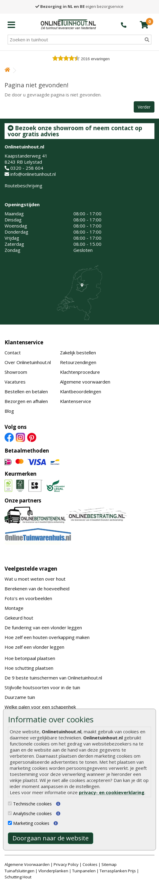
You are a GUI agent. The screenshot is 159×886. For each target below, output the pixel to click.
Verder (144, 107)
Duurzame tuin (20, 697)
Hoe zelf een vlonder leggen (34, 647)
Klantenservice (24, 342)
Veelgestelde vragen (31, 568)
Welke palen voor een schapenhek (40, 707)
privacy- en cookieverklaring (111, 792)
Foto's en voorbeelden (28, 598)
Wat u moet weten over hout (35, 579)
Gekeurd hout (19, 618)
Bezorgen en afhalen (26, 401)
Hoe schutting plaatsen (29, 668)
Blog (9, 411)
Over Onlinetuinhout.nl (28, 362)
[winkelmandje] (144, 24)
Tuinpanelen (84, 871)
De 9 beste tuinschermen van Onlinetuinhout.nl (53, 678)
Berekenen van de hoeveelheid (37, 588)
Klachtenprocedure (80, 372)
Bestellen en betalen (26, 391)
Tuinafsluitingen (19, 871)
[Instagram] (20, 437)
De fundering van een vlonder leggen (43, 627)
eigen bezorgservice (79, 6)
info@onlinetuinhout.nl (33, 174)
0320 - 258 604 (26, 168)
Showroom (16, 372)
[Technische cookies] (10, 803)
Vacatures (15, 382)
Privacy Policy (66, 864)
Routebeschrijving (23, 185)
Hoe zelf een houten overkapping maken (47, 637)
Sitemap (109, 864)
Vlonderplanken (53, 871)
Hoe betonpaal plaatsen (30, 658)
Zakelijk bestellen (78, 352)
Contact (13, 352)
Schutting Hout (18, 877)
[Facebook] (9, 437)
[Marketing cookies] (10, 823)
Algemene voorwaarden (85, 382)
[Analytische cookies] (10, 813)
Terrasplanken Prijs (118, 871)
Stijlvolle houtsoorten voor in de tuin (42, 687)
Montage (14, 608)
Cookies (90, 864)
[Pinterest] (31, 437)
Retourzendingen (78, 362)
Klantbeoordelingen (80, 391)
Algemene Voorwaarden (27, 864)
